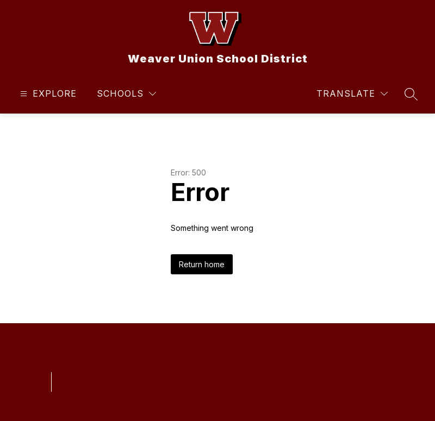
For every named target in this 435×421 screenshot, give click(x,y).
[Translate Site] (352, 93)
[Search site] (411, 93)
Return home (202, 264)
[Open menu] (47, 93)
